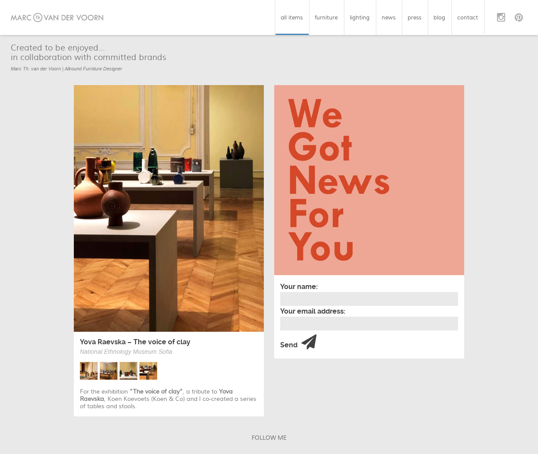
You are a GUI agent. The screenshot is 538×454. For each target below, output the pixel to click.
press (414, 17)
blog (439, 17)
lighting (360, 17)
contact (467, 17)
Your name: (299, 287)
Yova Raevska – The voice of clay (135, 342)
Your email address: (312, 311)
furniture (326, 17)
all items (292, 17)
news (389, 17)
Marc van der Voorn (57, 17)
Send (298, 342)
